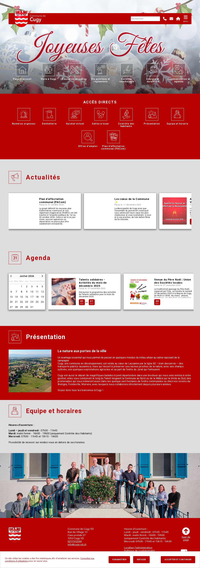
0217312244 (75, 541)
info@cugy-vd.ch (77, 544)
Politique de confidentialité (139, 551)
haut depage (186, 534)
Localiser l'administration (138, 547)
